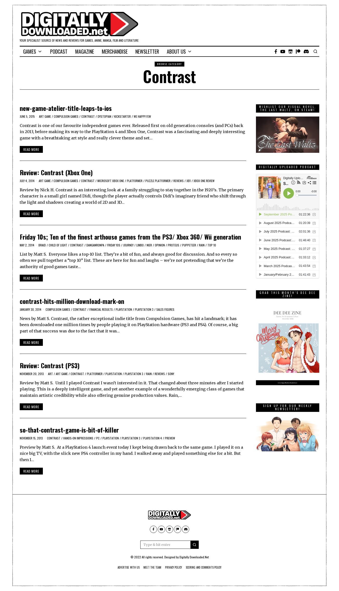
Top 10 (211, 245)
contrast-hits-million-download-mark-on (72, 301)
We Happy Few (142, 116)
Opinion (160, 245)
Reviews (178, 181)
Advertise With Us (123, 567)
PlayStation (124, 309)
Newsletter (147, 51)
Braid (42, 245)
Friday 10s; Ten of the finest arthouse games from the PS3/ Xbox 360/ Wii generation (130, 237)
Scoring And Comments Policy (208, 567)
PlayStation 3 (144, 309)
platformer (134, 181)
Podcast (58, 51)
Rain (202, 245)
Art (50, 374)
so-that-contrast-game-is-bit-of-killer (69, 430)
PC (98, 438)
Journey (128, 245)
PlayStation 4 (152, 438)
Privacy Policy (174, 567)
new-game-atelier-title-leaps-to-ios (66, 108)
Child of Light (58, 245)
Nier (149, 245)
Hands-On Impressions (78, 438)
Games (29, 51)
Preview (170, 438)
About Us (176, 51)
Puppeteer (189, 245)
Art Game (45, 116)
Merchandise (115, 51)
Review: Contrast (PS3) (50, 365)
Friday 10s (113, 245)
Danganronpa (95, 245)
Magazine (84, 51)
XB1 (189, 181)
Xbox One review (204, 181)
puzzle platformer (157, 181)
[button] (194, 545)
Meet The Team (150, 567)
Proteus (173, 245)
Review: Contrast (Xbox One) (56, 172)
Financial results (101, 309)
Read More (31, 149)
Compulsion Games (66, 116)
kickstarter (122, 116)
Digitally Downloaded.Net (194, 557)
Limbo (140, 245)
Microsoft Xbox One (110, 181)
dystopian (104, 116)
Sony (171, 374)
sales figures (165, 309)
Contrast (88, 116)
